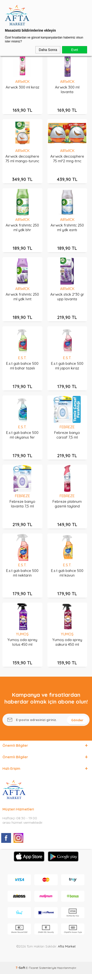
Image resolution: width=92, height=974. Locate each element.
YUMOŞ (22, 634)
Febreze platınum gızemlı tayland (67, 503)
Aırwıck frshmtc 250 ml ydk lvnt (22, 296)
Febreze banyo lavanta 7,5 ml (22, 503)
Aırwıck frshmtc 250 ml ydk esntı (67, 227)
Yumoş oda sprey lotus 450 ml (22, 642)
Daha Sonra (48, 50)
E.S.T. (22, 357)
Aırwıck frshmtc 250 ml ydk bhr (22, 227)
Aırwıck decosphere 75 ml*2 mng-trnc (67, 158)
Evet (74, 50)
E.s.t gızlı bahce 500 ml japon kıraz (67, 365)
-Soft (21, 968)
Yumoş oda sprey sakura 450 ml (67, 642)
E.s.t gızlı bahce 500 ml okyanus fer (22, 435)
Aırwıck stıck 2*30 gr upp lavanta (67, 296)
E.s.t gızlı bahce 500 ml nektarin (22, 573)
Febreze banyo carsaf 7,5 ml (67, 435)
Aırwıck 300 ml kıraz (22, 87)
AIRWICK (22, 81)
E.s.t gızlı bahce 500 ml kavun (67, 573)
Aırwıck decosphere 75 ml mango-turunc (22, 158)
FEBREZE (67, 427)
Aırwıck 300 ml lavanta (67, 89)
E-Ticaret (32, 968)
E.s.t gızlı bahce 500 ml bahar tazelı (22, 365)
